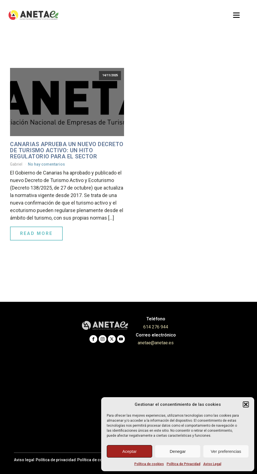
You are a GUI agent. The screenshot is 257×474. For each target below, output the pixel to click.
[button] (246, 404)
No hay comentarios (46, 164)
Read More (36, 233)
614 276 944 (155, 327)
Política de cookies (149, 464)
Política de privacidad (56, 460)
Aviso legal (24, 460)
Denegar (178, 451)
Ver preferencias (226, 451)
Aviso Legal (212, 464)
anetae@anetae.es (156, 342)
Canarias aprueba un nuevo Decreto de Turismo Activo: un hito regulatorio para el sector (66, 150)
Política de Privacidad (183, 464)
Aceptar (129, 451)
